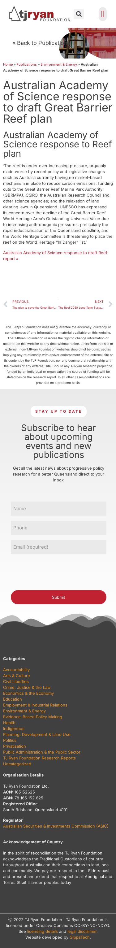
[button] (79, 14)
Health (9, 722)
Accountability (16, 669)
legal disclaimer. (82, 931)
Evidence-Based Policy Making (32, 716)
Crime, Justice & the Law (27, 687)
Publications (26, 64)
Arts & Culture (16, 675)
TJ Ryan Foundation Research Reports (39, 757)
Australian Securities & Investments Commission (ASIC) (56, 826)
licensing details (42, 931)
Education (12, 699)
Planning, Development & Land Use (37, 734)
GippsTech (80, 937)
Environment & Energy (59, 64)
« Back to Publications (41, 43)
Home (8, 64)
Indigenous (13, 728)
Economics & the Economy (28, 693)
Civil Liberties (16, 681)
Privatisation (14, 746)
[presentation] (58, 571)
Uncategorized (17, 763)
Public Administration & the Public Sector (41, 752)
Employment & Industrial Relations (35, 704)
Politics (9, 740)
